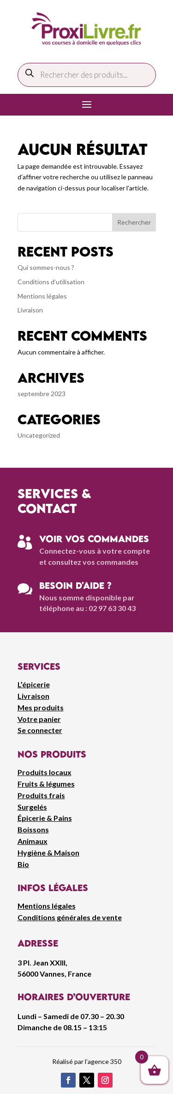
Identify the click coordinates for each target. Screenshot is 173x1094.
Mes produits (41, 707)
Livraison (30, 310)
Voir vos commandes (94, 538)
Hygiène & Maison (48, 852)
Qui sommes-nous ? (46, 267)
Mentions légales (42, 296)
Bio (23, 864)
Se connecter (40, 730)
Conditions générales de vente (70, 917)
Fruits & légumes (46, 783)
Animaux (33, 841)
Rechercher (134, 222)
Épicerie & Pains (45, 817)
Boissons (33, 829)
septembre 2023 (42, 393)
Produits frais (41, 795)
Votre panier (39, 719)
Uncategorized (39, 435)
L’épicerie (34, 684)
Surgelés (32, 806)
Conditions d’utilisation (51, 282)
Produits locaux (45, 772)
